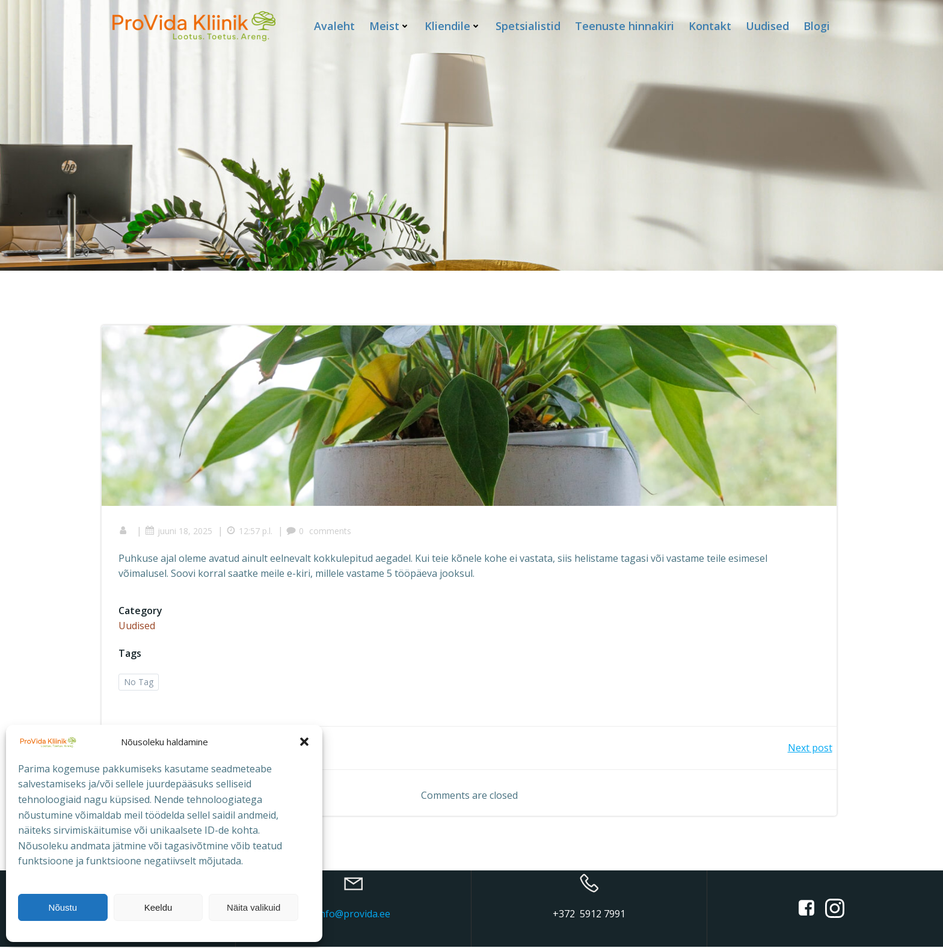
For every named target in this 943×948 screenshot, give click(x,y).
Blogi (816, 25)
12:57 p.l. (250, 531)
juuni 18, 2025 (179, 531)
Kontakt (710, 25)
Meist (389, 25)
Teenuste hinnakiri (624, 25)
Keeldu (158, 907)
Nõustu (63, 907)
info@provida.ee (353, 915)
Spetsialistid (528, 25)
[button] (304, 742)
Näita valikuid (253, 907)
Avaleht (334, 25)
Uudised (767, 25)
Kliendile (453, 25)
